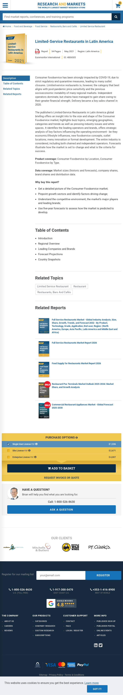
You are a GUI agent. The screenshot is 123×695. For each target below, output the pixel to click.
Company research (45, 626)
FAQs (68, 626)
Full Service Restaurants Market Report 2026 (74, 342)
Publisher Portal (106, 626)
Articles (101, 635)
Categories (41, 621)
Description (9, 78)
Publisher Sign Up (106, 621)
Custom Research (44, 630)
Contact (70, 621)
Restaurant (79, 286)
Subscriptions (43, 635)
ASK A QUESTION (61, 509)
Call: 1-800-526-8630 (61, 502)
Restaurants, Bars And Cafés (54, 292)
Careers (8, 626)
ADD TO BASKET (61, 468)
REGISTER (103, 575)
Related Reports (12, 94)
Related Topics (11, 88)
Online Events (104, 630)
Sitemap (43, 675)
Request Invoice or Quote (61, 477)
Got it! (97, 689)
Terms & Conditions (74, 675)
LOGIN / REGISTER (74, 630)
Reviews (8, 630)
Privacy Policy (56, 675)
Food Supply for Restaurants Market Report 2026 (76, 363)
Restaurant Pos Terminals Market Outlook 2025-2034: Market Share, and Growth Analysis (83, 385)
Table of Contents (13, 83)
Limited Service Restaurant (53, 286)
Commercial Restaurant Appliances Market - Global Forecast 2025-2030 (82, 406)
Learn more (92, 683)
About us (9, 621)
